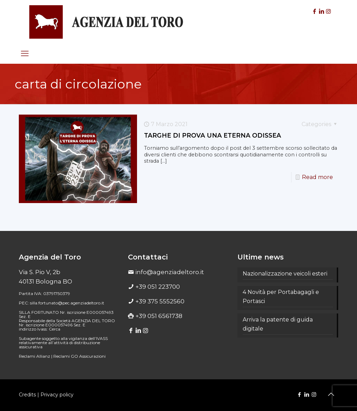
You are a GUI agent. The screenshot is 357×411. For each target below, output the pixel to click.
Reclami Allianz (34, 356)
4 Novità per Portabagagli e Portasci (281, 296)
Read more (317, 177)
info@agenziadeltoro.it (169, 272)
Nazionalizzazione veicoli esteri (285, 273)
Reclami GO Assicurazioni (79, 356)
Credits (27, 394)
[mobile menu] (25, 54)
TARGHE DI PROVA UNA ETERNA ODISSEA (212, 135)
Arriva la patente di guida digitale (278, 324)
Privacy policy (57, 394)
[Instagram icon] (314, 394)
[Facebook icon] (299, 394)
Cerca (54, 329)
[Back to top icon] (331, 394)
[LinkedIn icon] (306, 394)
